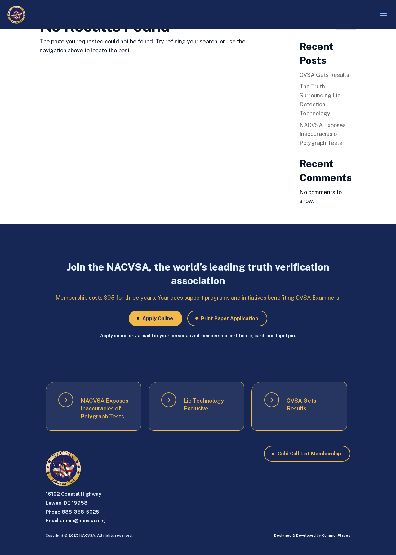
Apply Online (157, 318)
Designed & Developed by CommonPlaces (312, 535)
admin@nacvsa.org (82, 521)
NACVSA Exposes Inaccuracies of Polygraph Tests (323, 134)
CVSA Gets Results (324, 75)
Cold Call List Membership (309, 454)
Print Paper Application (229, 318)
